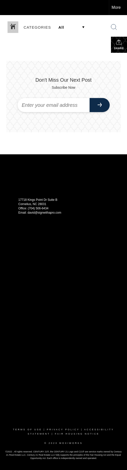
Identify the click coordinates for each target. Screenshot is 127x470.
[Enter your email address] (54, 105)
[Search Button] (114, 27)
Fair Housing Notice (77, 434)
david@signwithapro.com (44, 212)
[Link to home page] (8, 7)
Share (119, 44)
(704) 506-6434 (38, 208)
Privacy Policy (63, 429)
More (116, 7)
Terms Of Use (27, 429)
